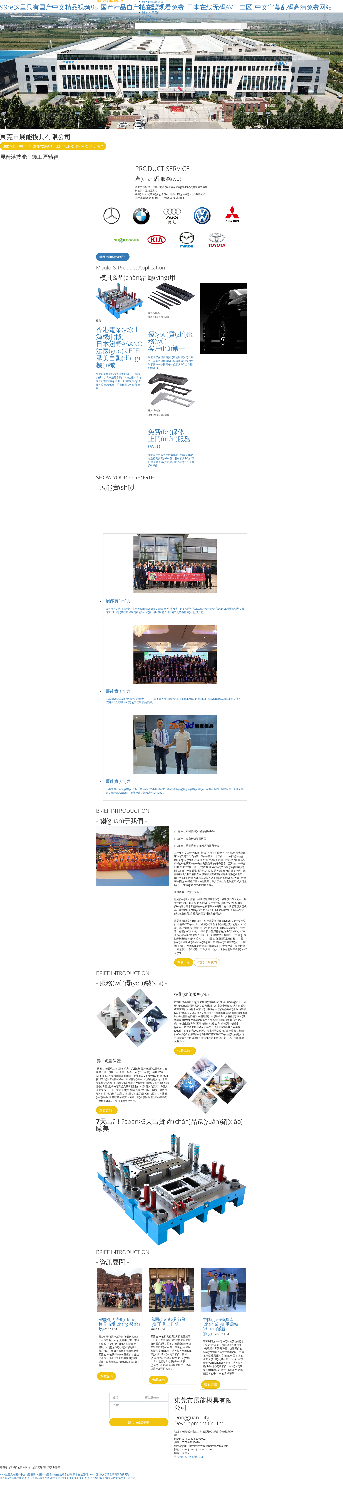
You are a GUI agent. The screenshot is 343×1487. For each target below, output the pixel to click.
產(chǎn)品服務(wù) (153, 5)
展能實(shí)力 (149, 9)
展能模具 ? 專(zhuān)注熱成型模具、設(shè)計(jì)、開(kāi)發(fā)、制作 (53, 146)
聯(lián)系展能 (150, 19)
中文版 (139, 33)
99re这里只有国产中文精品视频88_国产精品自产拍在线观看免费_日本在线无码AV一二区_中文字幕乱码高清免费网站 (65, 1474)
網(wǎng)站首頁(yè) (153, 1)
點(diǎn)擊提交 (139, 1422)
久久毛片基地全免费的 (97, 1478)
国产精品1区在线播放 (12, 1478)
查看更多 (183, 962)
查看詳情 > (185, 1051)
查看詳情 (106, 1376)
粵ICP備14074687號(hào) (188, 1456)
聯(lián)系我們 (207, 962)
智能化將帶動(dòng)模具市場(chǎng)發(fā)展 (119, 1324)
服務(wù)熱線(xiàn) (112, 257)
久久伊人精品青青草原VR (39, 1478)
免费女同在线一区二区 (122, 1478)
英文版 (149, 33)
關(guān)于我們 (151, 12)
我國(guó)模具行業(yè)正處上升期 (168, 1321)
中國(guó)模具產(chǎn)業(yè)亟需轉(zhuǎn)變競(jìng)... (220, 1326)
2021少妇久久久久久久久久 (68, 1478)
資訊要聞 (147, 16)
